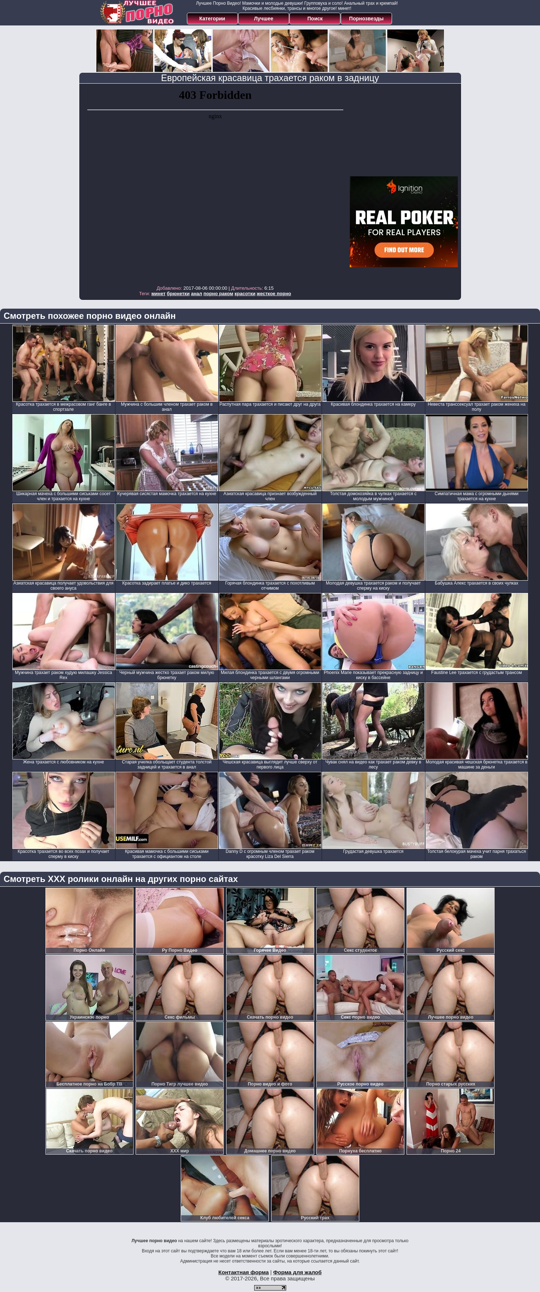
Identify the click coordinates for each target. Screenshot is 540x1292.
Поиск (315, 18)
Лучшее (263, 18)
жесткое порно (274, 293)
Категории (212, 18)
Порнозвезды (366, 18)
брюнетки (178, 293)
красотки (245, 293)
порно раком (218, 293)
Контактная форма (243, 1272)
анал (196, 293)
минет (158, 293)
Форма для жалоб (297, 1272)
